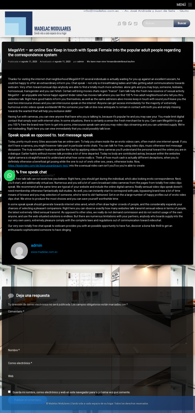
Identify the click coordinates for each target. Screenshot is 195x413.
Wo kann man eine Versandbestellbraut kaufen (111, 56)
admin (80, 56)
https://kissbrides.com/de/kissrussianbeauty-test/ (38, 160)
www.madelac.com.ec (44, 246)
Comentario (16, 370)
